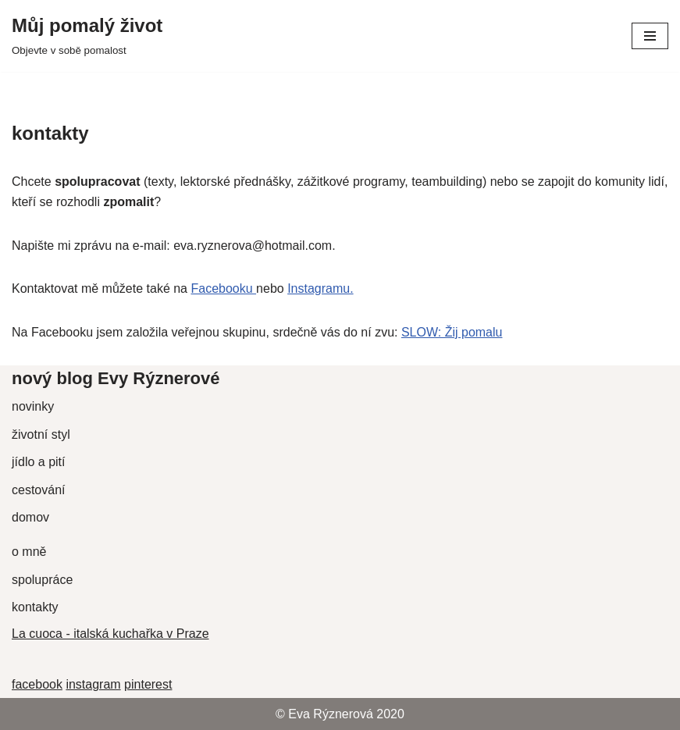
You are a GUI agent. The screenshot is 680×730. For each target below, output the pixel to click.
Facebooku (223, 288)
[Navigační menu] (650, 36)
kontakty (35, 607)
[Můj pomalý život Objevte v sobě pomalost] (87, 36)
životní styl (41, 434)
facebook (37, 684)
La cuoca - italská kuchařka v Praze (110, 633)
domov (30, 517)
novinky (33, 406)
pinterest (148, 684)
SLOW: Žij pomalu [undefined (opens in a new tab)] (452, 332)
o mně (29, 551)
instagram (93, 684)
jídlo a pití (38, 461)
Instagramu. (320, 288)
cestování (38, 490)
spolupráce (42, 579)
